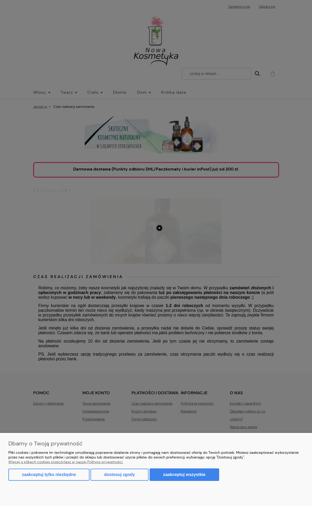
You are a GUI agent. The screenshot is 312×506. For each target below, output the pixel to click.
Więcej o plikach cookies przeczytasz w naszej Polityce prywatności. (65, 462)
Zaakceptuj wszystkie (184, 474)
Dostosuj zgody (119, 474)
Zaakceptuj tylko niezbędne (49, 474)
